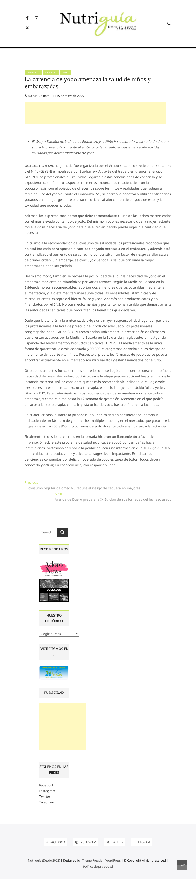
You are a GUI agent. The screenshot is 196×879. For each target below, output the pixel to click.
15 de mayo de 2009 (68, 96)
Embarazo (33, 72)
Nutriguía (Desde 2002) (44, 860)
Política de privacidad (98, 866)
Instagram (47, 791)
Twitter (44, 796)
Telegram (46, 802)
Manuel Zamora (37, 96)
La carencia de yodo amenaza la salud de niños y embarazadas (88, 83)
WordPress (113, 860)
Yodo (65, 72)
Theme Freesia (92, 860)
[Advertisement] (95, 113)
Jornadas (51, 72)
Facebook (46, 785)
